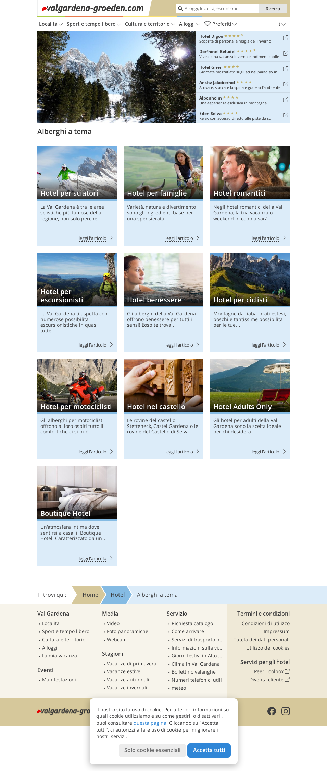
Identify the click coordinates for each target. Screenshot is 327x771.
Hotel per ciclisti (250, 302)
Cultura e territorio (150, 24)
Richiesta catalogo (192, 623)
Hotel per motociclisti (77, 409)
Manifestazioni (59, 679)
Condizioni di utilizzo (266, 623)
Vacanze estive (123, 671)
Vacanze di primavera (131, 663)
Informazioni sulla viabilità (198, 647)
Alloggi (189, 24)
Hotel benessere (163, 302)
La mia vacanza (59, 655)
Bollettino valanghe (194, 671)
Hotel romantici (250, 196)
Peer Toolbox (272, 671)
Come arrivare (188, 631)
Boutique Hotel (77, 516)
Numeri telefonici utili (197, 680)
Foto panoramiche (127, 631)
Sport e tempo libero (94, 24)
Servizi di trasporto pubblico (198, 639)
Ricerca (273, 8)
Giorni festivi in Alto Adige (198, 655)
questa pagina (150, 723)
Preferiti (220, 24)
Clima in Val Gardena (196, 664)
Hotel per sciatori (77, 196)
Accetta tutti (209, 750)
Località (51, 24)
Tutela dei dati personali (262, 639)
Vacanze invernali (127, 687)
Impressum (277, 631)
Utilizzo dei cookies (268, 647)
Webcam (117, 639)
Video (113, 623)
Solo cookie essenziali (152, 750)
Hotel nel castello (163, 409)
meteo (179, 688)
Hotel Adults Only (250, 409)
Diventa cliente (269, 679)
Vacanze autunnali (128, 679)
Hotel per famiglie (163, 196)
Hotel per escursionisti (77, 302)
